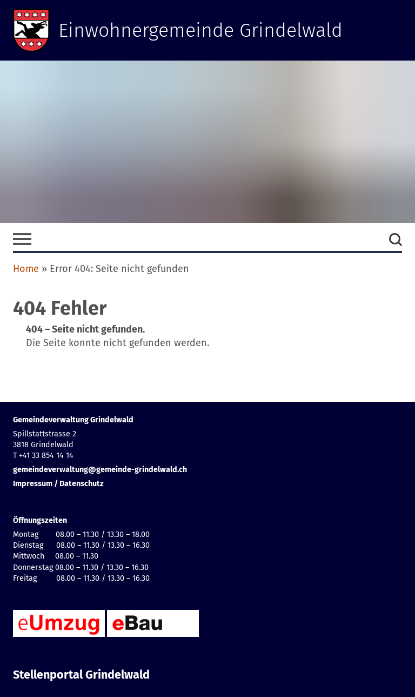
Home (26, 269)
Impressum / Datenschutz (58, 483)
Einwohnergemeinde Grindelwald (200, 30)
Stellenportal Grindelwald (81, 675)
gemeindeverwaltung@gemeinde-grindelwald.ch (100, 469)
